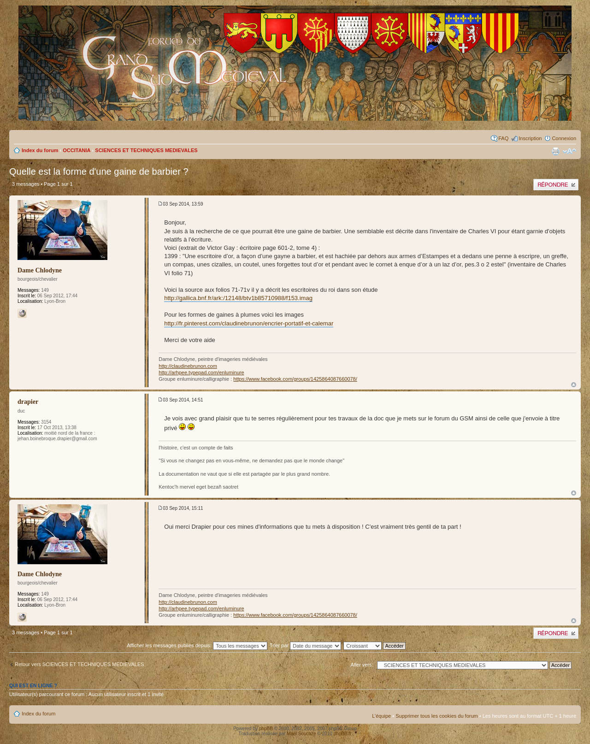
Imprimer (555, 151)
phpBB (266, 728)
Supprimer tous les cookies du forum (436, 716)
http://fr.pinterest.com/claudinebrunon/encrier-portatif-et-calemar (248, 323)
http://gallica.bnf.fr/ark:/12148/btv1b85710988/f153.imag (238, 298)
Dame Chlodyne (40, 270)
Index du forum (40, 150)
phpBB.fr (343, 733)
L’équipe (381, 716)
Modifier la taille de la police (569, 151)
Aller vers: (362, 664)
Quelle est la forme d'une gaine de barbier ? (99, 171)
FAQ (503, 138)
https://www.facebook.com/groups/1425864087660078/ (295, 379)
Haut (573, 384)
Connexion (564, 138)
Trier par (305, 645)
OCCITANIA (76, 150)
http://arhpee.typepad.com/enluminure (201, 372)
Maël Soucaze (301, 733)
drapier (28, 401)
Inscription (530, 138)
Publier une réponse (555, 184)
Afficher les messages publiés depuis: (197, 645)
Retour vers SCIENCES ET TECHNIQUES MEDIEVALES (79, 664)
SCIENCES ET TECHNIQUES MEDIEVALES (146, 150)
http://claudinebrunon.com (188, 366)
